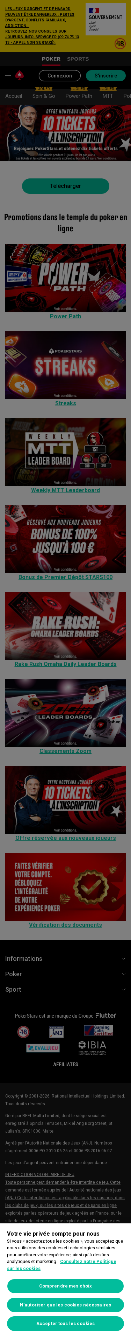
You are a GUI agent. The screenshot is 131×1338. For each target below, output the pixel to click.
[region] (65, 1280)
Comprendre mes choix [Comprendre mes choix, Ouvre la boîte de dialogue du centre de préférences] (65, 1286)
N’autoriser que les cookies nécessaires (65, 1305)
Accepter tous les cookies (65, 1323)
